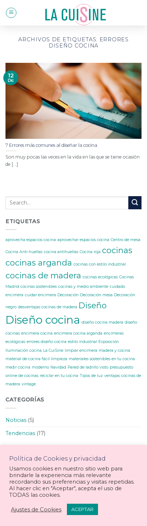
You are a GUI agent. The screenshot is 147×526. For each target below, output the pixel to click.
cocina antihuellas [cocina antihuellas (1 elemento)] (61, 251)
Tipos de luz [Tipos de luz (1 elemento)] (91, 375)
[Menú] (11, 13)
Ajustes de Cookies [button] (36, 509)
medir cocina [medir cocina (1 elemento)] (17, 367)
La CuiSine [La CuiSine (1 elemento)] (53, 350)
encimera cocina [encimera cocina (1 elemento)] (37, 333)
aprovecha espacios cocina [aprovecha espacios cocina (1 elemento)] (30, 239)
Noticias (15, 420)
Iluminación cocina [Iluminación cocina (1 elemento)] (23, 350)
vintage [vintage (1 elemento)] (29, 384)
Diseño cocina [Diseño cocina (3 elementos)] (42, 319)
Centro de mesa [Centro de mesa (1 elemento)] (125, 239)
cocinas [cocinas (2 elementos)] (117, 250)
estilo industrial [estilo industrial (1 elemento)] (82, 341)
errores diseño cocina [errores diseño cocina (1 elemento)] (47, 341)
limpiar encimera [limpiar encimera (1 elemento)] (81, 350)
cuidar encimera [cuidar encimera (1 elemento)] (40, 295)
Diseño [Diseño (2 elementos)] (93, 305)
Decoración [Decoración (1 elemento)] (68, 295)
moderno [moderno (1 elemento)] (40, 367)
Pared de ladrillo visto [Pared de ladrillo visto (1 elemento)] (88, 367)
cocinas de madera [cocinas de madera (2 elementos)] (43, 275)
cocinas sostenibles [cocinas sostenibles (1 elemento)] (38, 286)
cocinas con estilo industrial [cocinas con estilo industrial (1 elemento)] (100, 264)
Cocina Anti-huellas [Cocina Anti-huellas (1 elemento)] (23, 251)
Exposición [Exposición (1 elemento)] (108, 341)
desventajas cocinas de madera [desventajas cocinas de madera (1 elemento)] (47, 307)
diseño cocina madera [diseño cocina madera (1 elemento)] (102, 322)
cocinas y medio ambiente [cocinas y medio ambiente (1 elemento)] (83, 286)
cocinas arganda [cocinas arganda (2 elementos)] (38, 262)
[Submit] (135, 202)
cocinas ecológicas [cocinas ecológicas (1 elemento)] (100, 277)
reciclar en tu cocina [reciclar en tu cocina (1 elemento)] (59, 375)
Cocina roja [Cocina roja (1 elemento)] (90, 251)
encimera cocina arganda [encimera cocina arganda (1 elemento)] (78, 333)
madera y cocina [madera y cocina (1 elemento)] (114, 350)
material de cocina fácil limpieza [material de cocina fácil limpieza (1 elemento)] (36, 359)
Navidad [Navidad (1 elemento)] (58, 367)
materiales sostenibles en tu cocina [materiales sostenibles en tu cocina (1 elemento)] (102, 359)
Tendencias (20, 433)
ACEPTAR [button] (82, 509)
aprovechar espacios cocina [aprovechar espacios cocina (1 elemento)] (83, 239)
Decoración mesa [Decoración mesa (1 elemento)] (96, 295)
